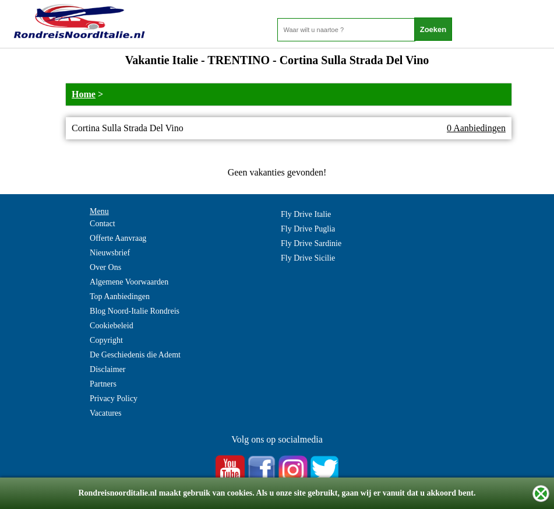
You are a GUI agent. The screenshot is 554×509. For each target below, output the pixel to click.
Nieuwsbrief (110, 252)
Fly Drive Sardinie (311, 243)
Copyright (106, 340)
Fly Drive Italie (306, 214)
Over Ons (105, 267)
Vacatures (105, 413)
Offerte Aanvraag (118, 238)
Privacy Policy (113, 398)
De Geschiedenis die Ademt (135, 354)
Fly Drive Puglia (308, 228)
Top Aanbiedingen (120, 296)
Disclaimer (107, 369)
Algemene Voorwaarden (129, 282)
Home (84, 94)
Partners (103, 384)
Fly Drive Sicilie (308, 258)
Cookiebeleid (111, 325)
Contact (102, 223)
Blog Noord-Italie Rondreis (134, 311)
